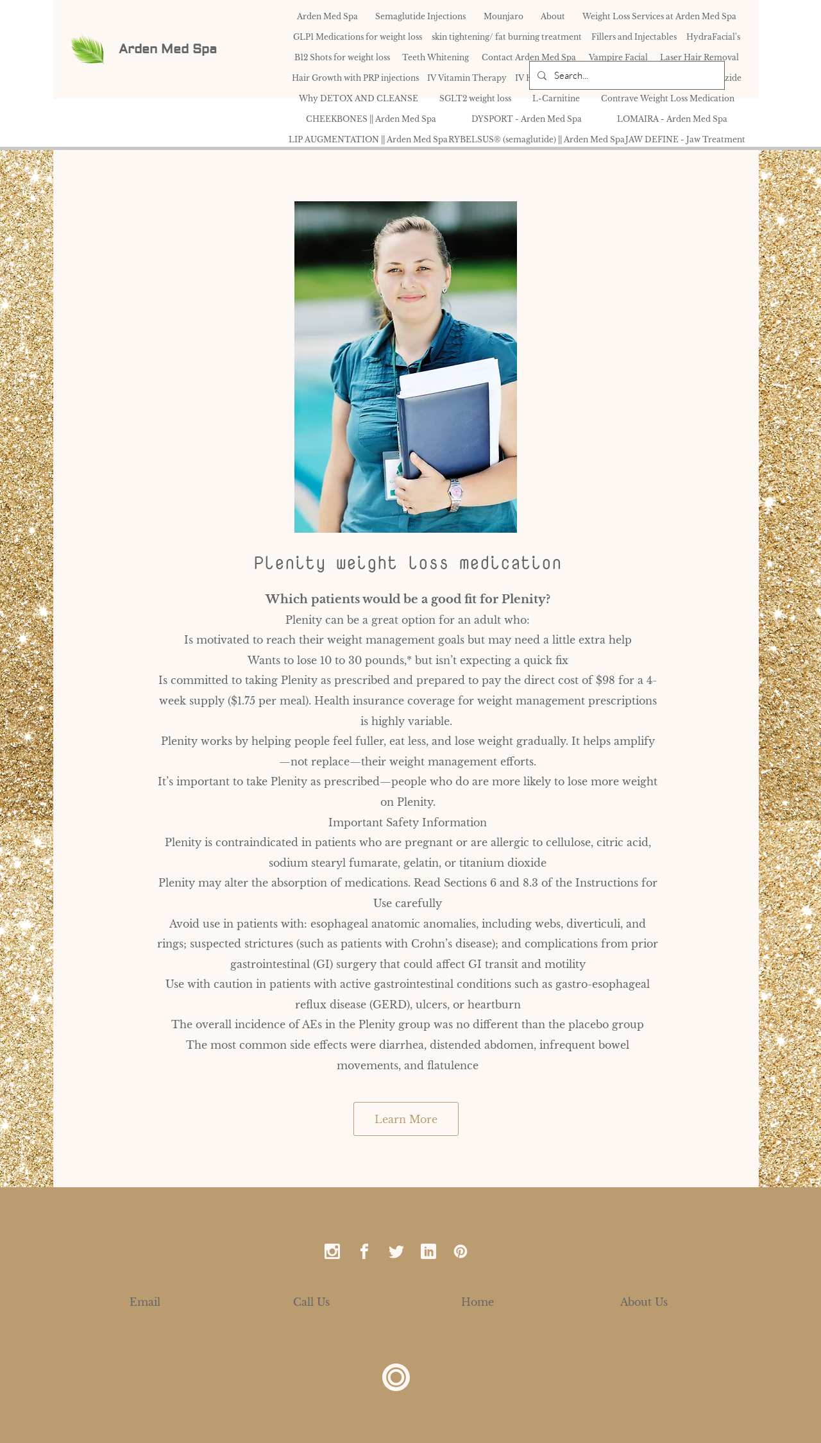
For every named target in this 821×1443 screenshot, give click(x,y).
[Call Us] (311, 1301)
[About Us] (644, 1301)
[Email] (145, 1301)
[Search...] (625, 75)
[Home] (477, 1301)
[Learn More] (406, 1119)
